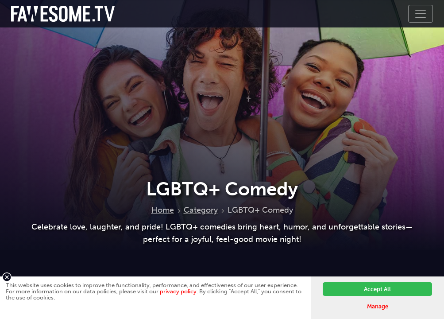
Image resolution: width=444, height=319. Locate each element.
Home (162, 210)
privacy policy (178, 291)
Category (201, 210)
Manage (377, 306)
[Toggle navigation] (420, 14)
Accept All (377, 289)
